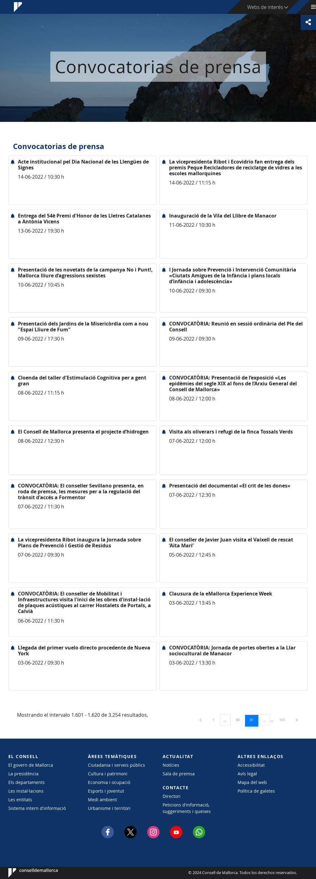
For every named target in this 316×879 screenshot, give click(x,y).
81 (254, 719)
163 (284, 719)
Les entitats (20, 799)
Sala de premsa (179, 774)
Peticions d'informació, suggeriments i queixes (187, 808)
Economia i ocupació (109, 782)
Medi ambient (102, 799)
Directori (172, 796)
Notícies (171, 765)
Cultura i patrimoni (107, 774)
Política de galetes (256, 791)
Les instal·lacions (26, 791)
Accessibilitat (251, 765)
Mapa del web (252, 782)
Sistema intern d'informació (37, 808)
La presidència (23, 774)
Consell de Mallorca (27, 873)
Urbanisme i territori (109, 808)
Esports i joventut (106, 791)
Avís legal (247, 774)
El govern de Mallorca (30, 765)
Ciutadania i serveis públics (116, 765)
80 (240, 719)
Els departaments (26, 782)
